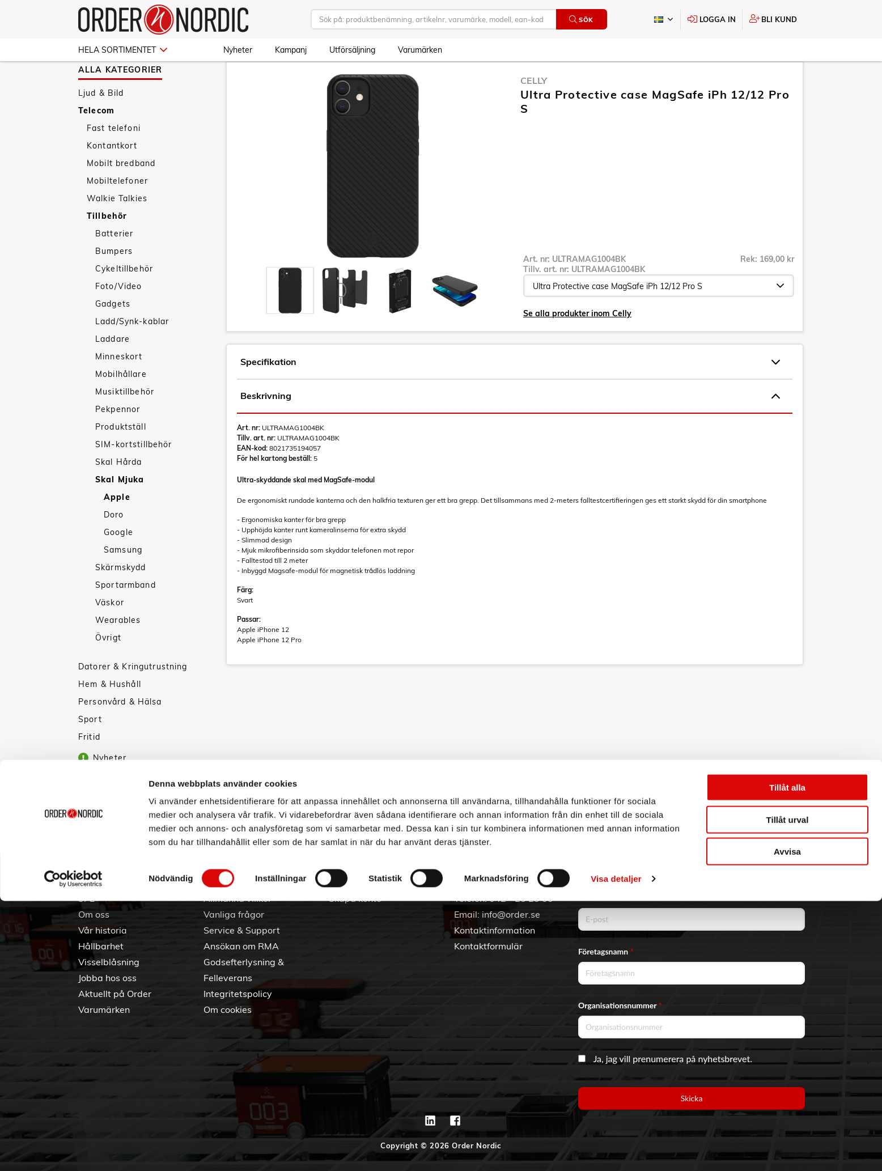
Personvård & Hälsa (120, 734)
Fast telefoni (114, 161)
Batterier (114, 266)
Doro (114, 547)
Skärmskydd (120, 600)
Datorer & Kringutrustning (133, 699)
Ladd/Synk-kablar (132, 354)
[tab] (290, 323)
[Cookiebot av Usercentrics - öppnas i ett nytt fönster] (73, 1148)
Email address (604, 897)
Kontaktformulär (488, 946)
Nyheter (237, 50)
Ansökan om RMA (241, 946)
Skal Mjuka (119, 512)
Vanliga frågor (233, 914)
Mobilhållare (121, 407)
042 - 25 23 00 (521, 898)
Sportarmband (125, 618)
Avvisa (787, 1121)
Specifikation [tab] (510, 395)
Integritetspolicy (237, 993)
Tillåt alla (787, 1057)
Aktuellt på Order (114, 993)
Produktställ (120, 460)
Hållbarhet (101, 946)
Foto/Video (118, 319)
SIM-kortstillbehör (133, 477)
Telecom (96, 143)
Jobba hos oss (107, 977)
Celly (533, 113)
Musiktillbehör (124, 424)
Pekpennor (117, 442)
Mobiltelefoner (117, 214)
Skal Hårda (118, 495)
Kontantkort (112, 178)
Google (118, 565)
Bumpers (114, 284)
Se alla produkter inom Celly (577, 346)
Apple (117, 530)
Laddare (112, 372)
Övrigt (108, 670)
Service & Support (241, 930)
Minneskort (118, 389)
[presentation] (289, 323)
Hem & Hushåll (109, 717)
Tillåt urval (787, 1089)
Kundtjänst (236, 879)
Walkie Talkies (117, 231)
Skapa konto (355, 898)
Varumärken (420, 50)
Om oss (93, 914)
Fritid (89, 770)
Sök (581, 19)
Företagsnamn (606, 951)
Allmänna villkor (237, 898)
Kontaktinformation (494, 930)
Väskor (109, 635)
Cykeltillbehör (124, 301)
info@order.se (511, 914)
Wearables (118, 653)
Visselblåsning (108, 962)
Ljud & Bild (101, 126)
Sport (90, 752)
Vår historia (102, 930)
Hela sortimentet (122, 50)
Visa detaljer (616, 1148)
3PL (86, 898)
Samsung (123, 583)
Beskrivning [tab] (510, 429)
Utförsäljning (352, 50)
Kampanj (291, 50)
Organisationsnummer (620, 1005)
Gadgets (112, 337)
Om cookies (227, 1009)
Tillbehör (107, 249)
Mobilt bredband (121, 196)
